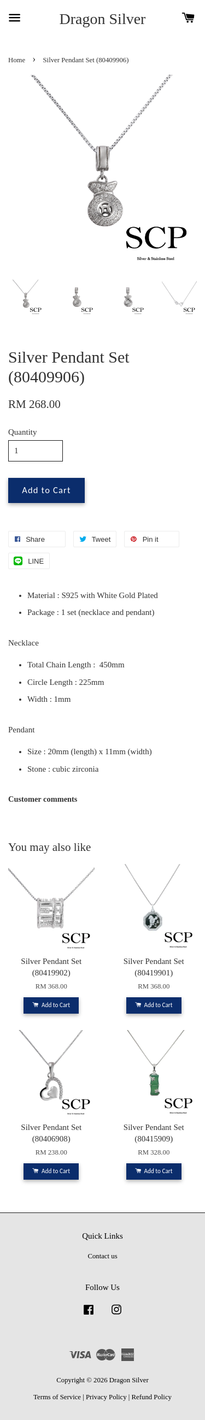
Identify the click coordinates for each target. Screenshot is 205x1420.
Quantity (22, 432)
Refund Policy (152, 1397)
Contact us (102, 1256)
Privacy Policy (106, 1397)
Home (16, 60)
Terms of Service (57, 1397)
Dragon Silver (103, 18)
